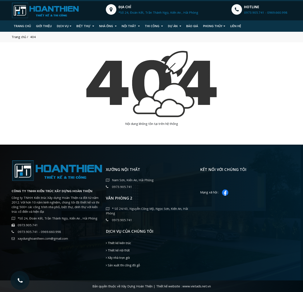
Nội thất (131, 26)
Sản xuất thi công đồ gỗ (123, 265)
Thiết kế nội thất (118, 250)
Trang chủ (22, 26)
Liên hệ (235, 26)
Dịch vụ (64, 26)
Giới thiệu (44, 26)
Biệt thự (85, 26)
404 (33, 37)
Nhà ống (108, 26)
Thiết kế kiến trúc (118, 243)
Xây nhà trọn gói (118, 258)
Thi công (154, 26)
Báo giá (192, 26)
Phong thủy (214, 26)
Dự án (174, 26)
